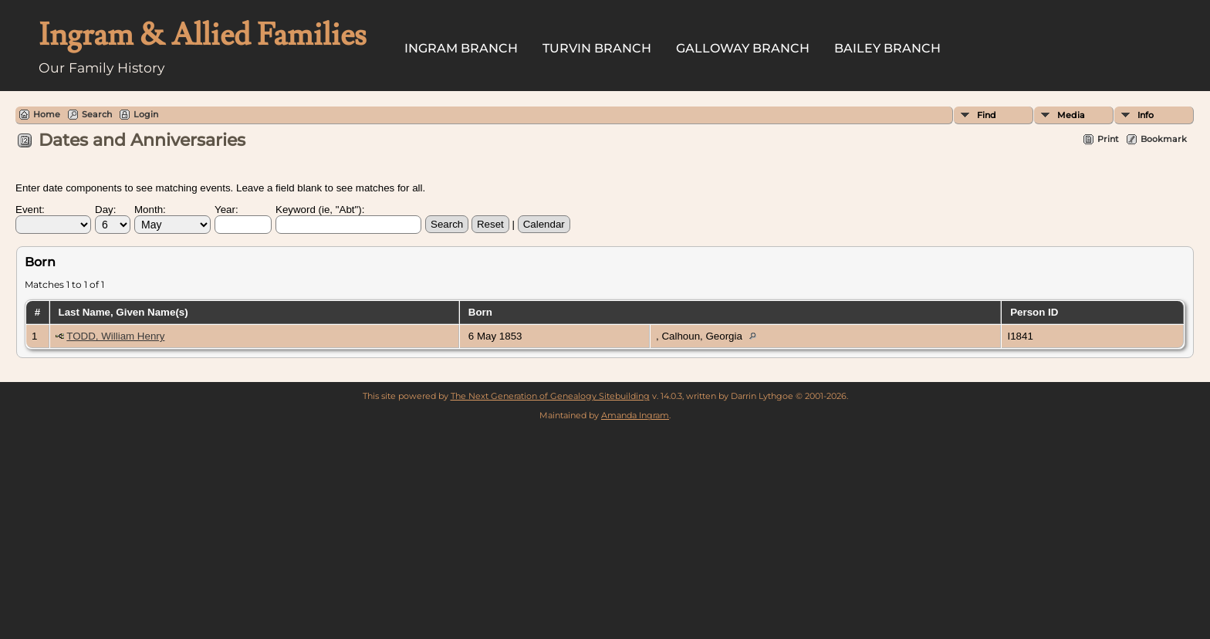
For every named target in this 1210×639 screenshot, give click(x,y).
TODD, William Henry (115, 336)
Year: (226, 209)
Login (146, 114)
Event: (30, 209)
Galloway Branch (742, 48)
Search (97, 114)
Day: (105, 209)
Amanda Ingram (635, 415)
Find (986, 115)
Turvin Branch (596, 48)
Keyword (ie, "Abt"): (319, 209)
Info (1145, 115)
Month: (150, 209)
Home (46, 114)
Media (1071, 115)
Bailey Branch (887, 48)
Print (1108, 139)
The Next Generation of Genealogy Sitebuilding (550, 395)
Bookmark (1164, 139)
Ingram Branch (461, 48)
